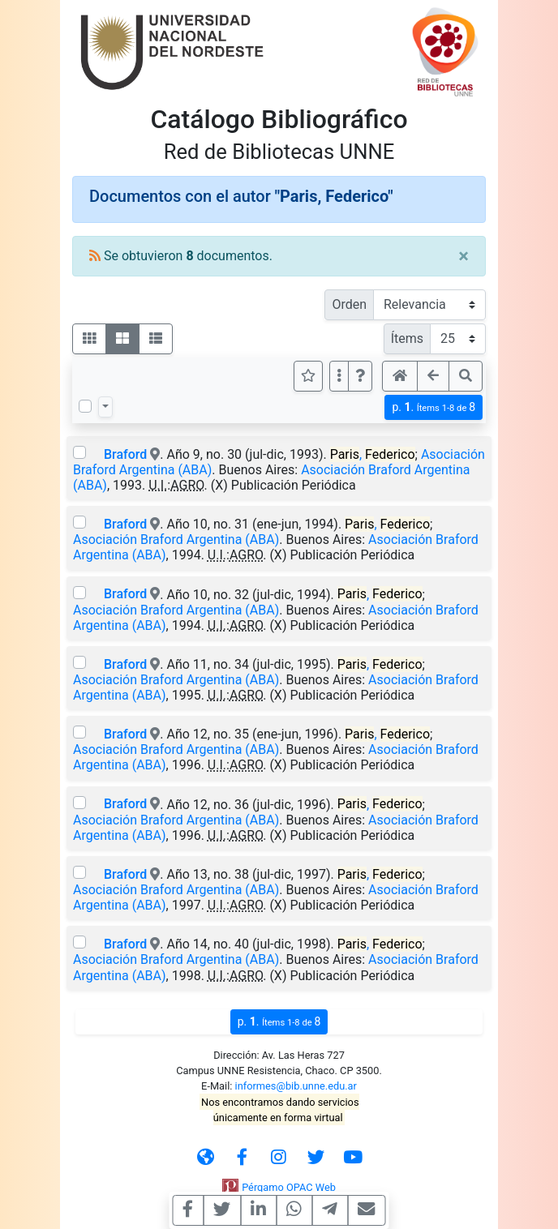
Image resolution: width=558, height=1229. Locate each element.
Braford (125, 454)
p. (433, 407)
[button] (360, 376)
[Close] (463, 256)
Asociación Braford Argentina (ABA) (176, 539)
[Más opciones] (339, 376)
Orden (349, 304)
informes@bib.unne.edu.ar (296, 1086)
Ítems (407, 338)
